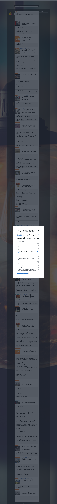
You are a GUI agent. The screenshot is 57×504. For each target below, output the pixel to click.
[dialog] (28, 252)
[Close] (42, 228)
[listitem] (28, 241)
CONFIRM (22, 273)
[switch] (38, 243)
